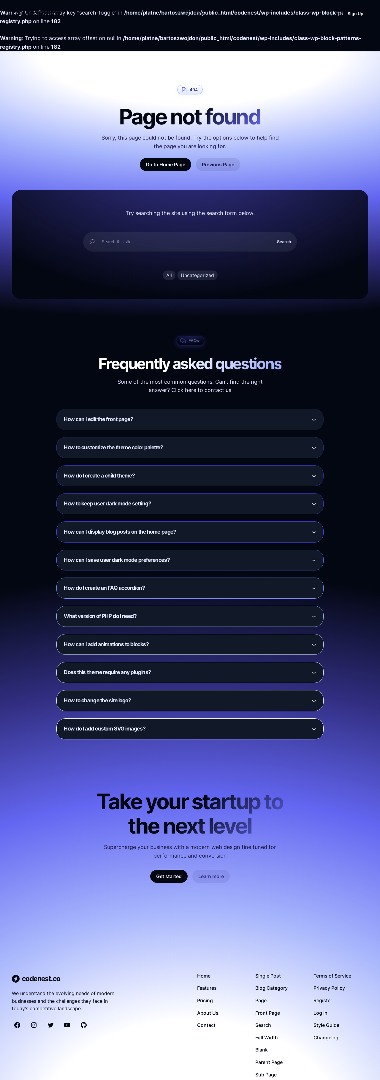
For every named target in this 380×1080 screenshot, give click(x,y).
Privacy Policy (329, 988)
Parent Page (269, 1062)
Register (323, 1000)
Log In (320, 1013)
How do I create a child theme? (99, 475)
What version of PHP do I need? (100, 616)
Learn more (211, 876)
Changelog (326, 1038)
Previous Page (218, 164)
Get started (169, 876)
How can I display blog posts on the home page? (120, 532)
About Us (207, 1013)
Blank (261, 1050)
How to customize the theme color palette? (113, 447)
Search (284, 241)
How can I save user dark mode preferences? (117, 560)
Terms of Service (332, 976)
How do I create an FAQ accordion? (104, 588)
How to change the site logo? (97, 701)
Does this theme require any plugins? (107, 672)
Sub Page (266, 1075)
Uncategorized (197, 276)
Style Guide (326, 1025)
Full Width (266, 1038)
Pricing (205, 1000)
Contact (206, 1025)
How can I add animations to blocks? (106, 644)
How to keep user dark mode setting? (107, 504)
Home (203, 976)
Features (207, 988)
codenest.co (41, 13)
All (169, 276)
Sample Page (190, 13)
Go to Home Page (165, 164)
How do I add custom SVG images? (104, 728)
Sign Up (355, 13)
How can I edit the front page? (98, 419)
